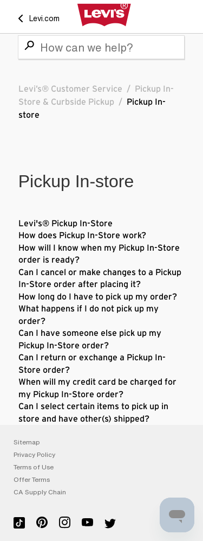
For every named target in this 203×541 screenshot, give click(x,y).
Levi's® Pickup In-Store (65, 223)
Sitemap (27, 442)
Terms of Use (34, 467)
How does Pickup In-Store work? (82, 235)
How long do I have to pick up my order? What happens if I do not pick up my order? (97, 309)
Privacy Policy (34, 454)
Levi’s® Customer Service (70, 89)
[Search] (101, 47)
